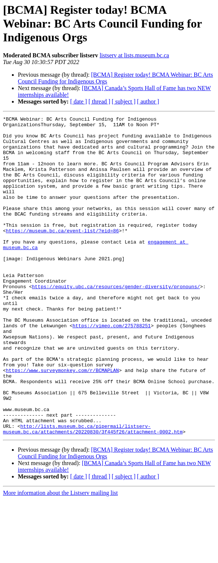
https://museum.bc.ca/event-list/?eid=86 (62, 254)
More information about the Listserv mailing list (60, 556)
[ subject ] (124, 101)
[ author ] (148, 101)
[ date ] (78, 101)
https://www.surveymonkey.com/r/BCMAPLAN (62, 421)
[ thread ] (99, 101)
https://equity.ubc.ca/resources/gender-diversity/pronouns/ (116, 321)
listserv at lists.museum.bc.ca (134, 55)
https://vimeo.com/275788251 (111, 368)
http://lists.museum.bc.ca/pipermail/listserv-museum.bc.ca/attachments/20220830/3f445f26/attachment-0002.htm (93, 492)
